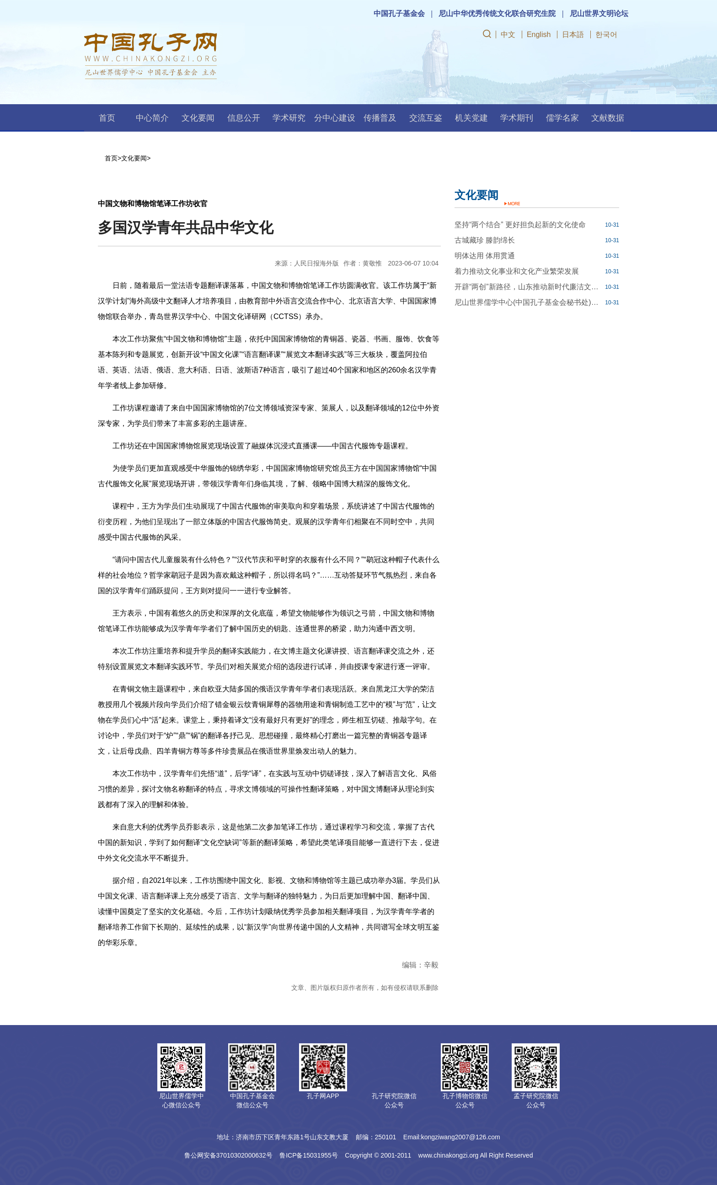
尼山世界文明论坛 (599, 13)
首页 (107, 117)
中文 (508, 34)
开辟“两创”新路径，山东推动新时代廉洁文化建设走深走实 (529, 287)
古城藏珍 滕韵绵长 (485, 240)
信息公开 (243, 117)
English (539, 34)
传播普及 (380, 117)
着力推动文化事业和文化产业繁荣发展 (517, 271)
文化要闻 (198, 117)
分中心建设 (334, 117)
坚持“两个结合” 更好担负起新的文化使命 (520, 224)
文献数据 (607, 117)
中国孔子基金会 (399, 13)
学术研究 (289, 117)
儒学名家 (562, 117)
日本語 (573, 34)
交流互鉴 (425, 117)
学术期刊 (516, 117)
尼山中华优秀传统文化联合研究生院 (497, 13)
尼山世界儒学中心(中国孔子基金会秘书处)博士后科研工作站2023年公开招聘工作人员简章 (529, 302)
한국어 (606, 34)
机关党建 (471, 117)
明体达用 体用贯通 (485, 256)
